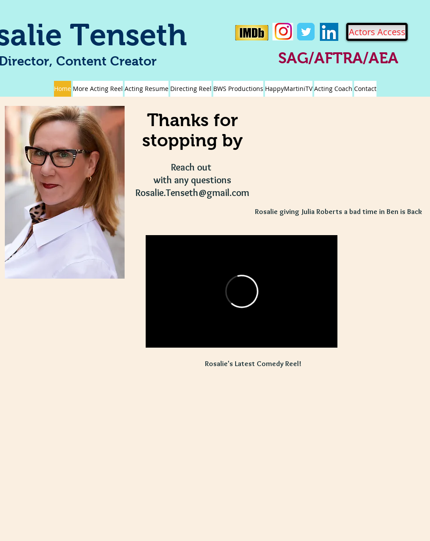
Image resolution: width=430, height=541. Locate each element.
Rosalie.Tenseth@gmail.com (192, 193)
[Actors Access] (377, 32)
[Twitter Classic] (306, 31)
